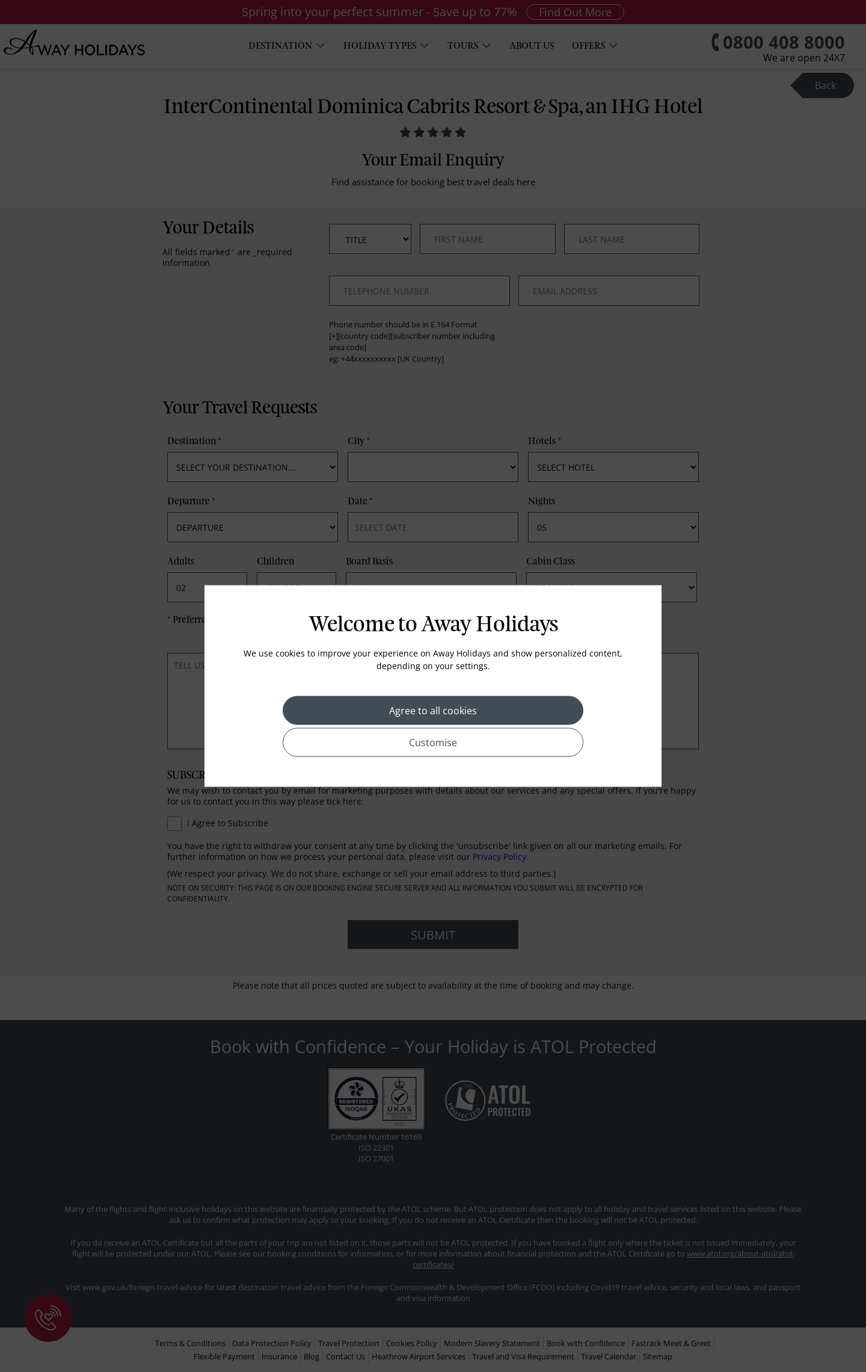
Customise (433, 742)
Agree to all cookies (433, 710)
